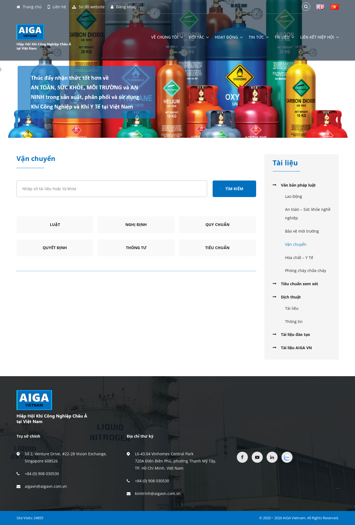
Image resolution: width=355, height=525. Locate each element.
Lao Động (293, 196)
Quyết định (55, 247)
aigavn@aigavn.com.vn (46, 486)
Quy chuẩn (217, 224)
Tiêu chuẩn (217, 247)
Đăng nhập (124, 7)
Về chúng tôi (167, 37)
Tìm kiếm (234, 188)
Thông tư (136, 247)
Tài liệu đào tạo (295, 334)
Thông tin (294, 321)
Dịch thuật (291, 297)
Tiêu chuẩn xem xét (299, 283)
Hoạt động (229, 37)
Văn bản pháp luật (298, 185)
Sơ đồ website (88, 7)
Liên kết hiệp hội (319, 37)
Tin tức (259, 37)
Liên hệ (57, 7)
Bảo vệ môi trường (302, 231)
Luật (55, 224)
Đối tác (199, 37)
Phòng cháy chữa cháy (305, 270)
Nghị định (136, 224)
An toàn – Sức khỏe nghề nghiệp (307, 213)
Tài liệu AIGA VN (296, 347)
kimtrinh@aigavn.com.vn (158, 493)
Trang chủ (29, 7)
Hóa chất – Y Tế (299, 257)
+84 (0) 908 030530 (42, 473)
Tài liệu (284, 37)
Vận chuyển (296, 244)
